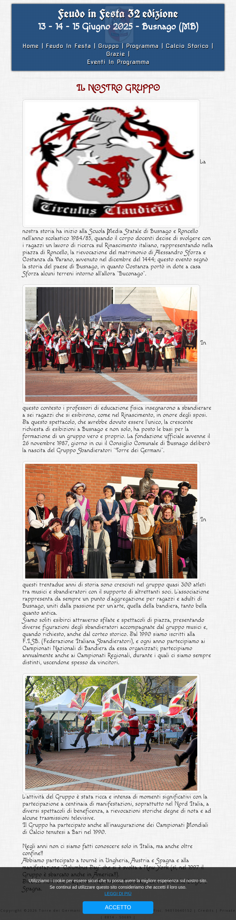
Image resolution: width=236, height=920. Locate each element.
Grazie (115, 53)
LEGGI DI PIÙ (118, 893)
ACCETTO (118, 907)
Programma (142, 45)
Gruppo (110, 45)
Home (31, 45)
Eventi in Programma (118, 61)
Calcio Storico (188, 45)
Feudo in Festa (70, 45)
